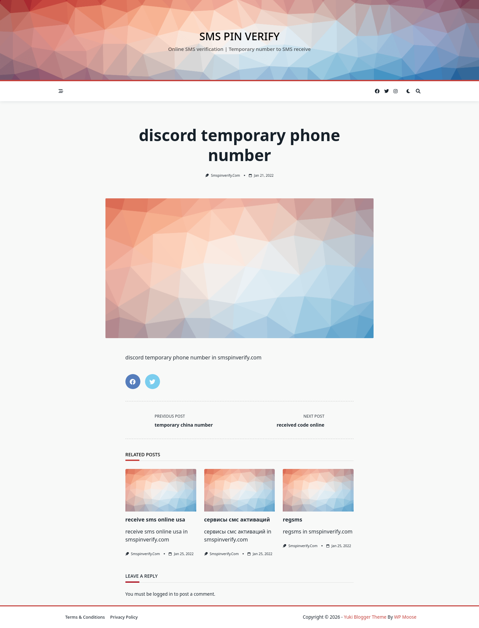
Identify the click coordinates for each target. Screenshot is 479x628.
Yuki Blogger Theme (365, 617)
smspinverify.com (225, 175)
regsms (292, 519)
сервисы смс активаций (237, 519)
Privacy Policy (124, 617)
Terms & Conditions (85, 617)
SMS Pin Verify (239, 36)
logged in (163, 594)
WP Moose (405, 617)
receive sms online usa (155, 519)
